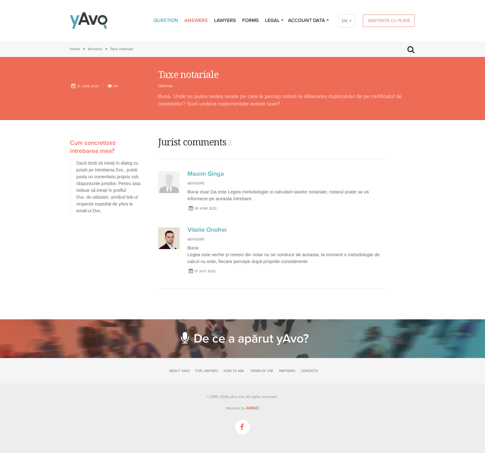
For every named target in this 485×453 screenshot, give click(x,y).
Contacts (309, 371)
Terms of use (261, 371)
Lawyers (225, 20)
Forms (250, 20)
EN (344, 21)
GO (252, 408)
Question (165, 20)
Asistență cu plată (389, 20)
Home (75, 49)
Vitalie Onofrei (207, 230)
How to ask (234, 371)
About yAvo (179, 371)
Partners (287, 371)
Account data (308, 20)
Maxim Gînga (205, 174)
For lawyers (206, 371)
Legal (274, 20)
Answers (196, 20)
